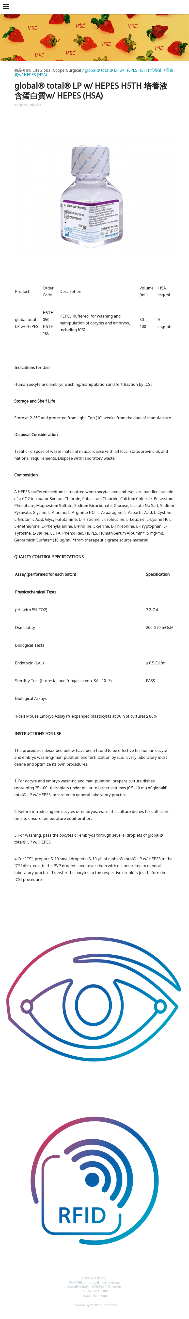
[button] (7, 7)
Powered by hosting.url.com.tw (94, 1305)
